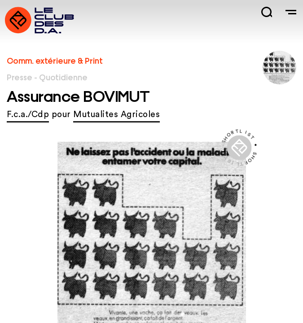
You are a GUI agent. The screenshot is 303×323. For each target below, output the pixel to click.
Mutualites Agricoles (116, 114)
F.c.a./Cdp (28, 114)
